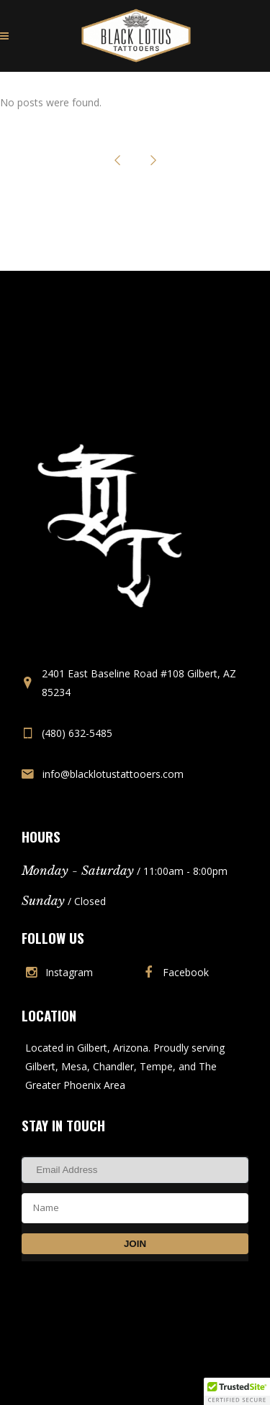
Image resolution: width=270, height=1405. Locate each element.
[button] (237, 1391)
